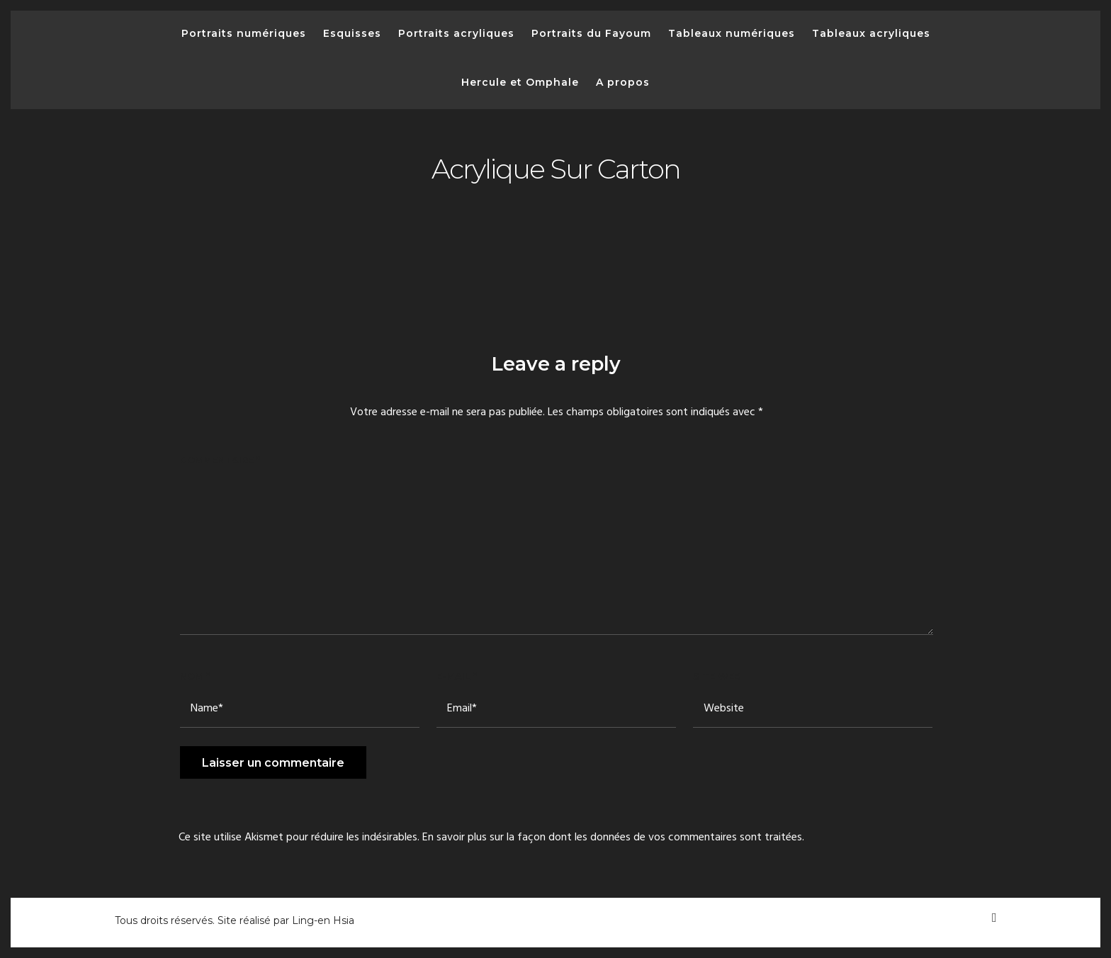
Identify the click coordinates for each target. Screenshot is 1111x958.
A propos (623, 82)
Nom (195, 676)
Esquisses (352, 33)
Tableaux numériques (731, 33)
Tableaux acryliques (871, 33)
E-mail (456, 676)
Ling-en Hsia (323, 920)
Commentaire (220, 460)
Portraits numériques (243, 33)
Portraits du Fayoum (591, 33)
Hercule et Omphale (520, 82)
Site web (717, 676)
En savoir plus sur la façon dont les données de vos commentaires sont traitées (612, 837)
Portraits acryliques (456, 33)
